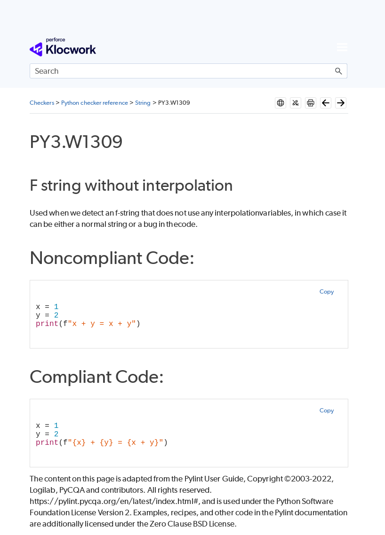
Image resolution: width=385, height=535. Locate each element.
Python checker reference (94, 102)
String (143, 102)
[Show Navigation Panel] (342, 47)
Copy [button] (327, 291)
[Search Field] (188, 70)
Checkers (42, 102)
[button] (338, 70)
